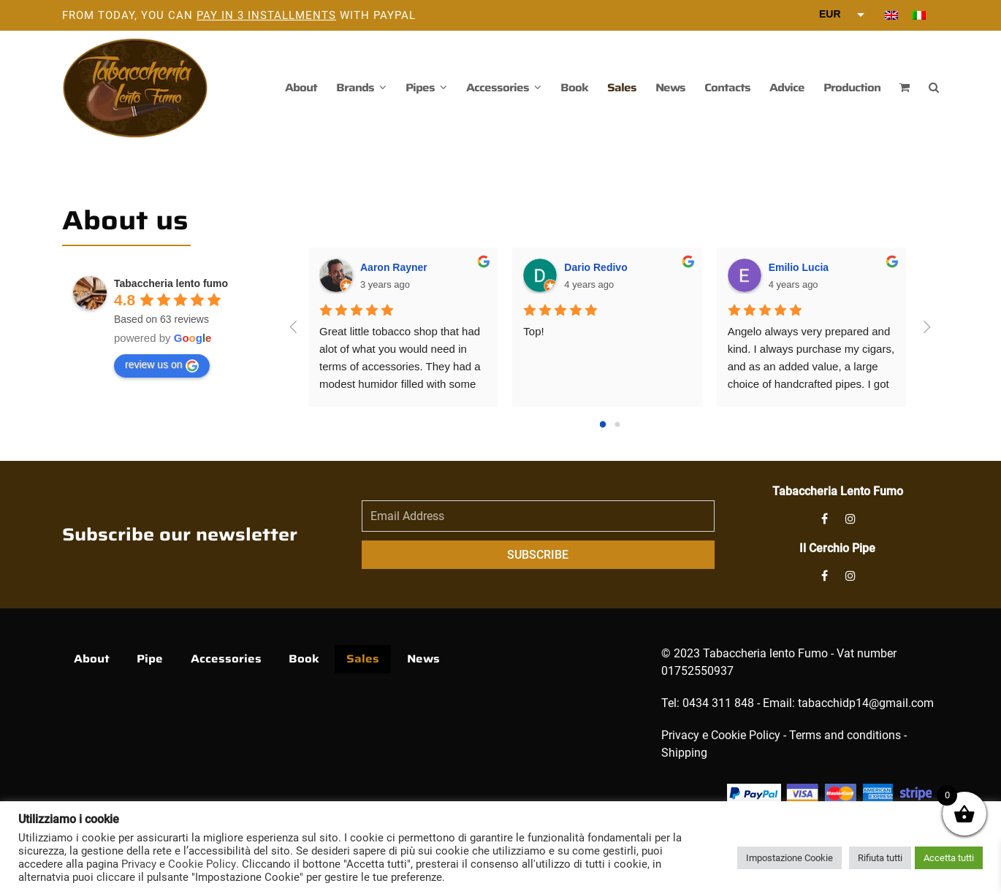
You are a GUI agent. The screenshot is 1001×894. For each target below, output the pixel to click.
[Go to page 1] (617, 424)
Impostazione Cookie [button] (789, 857)
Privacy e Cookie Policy (720, 735)
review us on (162, 365)
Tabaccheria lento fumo (171, 283)
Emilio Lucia (799, 267)
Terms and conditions (845, 735)
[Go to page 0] (603, 424)
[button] (904, 87)
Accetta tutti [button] (949, 857)
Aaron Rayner (393, 267)
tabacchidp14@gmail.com (866, 703)
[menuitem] (891, 15)
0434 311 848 (718, 703)
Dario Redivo (595, 267)
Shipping (684, 753)
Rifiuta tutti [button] (880, 857)
